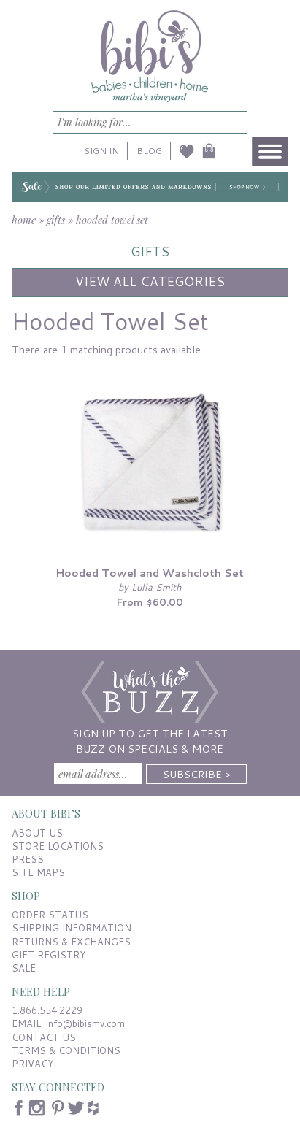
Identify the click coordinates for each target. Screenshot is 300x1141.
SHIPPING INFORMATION (71, 927)
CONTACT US (44, 1037)
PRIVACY (32, 1063)
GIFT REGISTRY (48, 954)
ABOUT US (37, 833)
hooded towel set (112, 219)
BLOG (149, 151)
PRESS (28, 859)
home (24, 219)
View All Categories (150, 281)
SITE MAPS (38, 872)
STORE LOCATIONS (58, 846)
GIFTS (150, 251)
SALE (24, 968)
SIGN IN (102, 151)
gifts (56, 219)
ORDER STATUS (50, 914)
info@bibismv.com (85, 1023)
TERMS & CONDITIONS (66, 1050)
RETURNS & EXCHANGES (71, 941)
